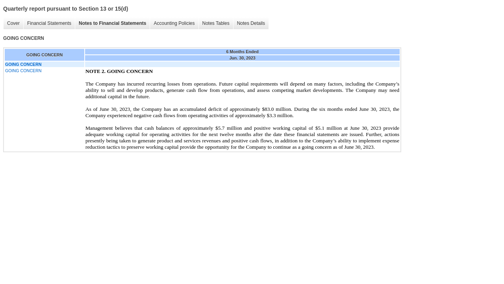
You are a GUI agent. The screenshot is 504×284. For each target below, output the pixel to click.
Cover (13, 23)
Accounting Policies (174, 23)
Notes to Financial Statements (112, 23)
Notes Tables (216, 23)
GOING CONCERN (23, 70)
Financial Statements (49, 23)
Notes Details (251, 23)
